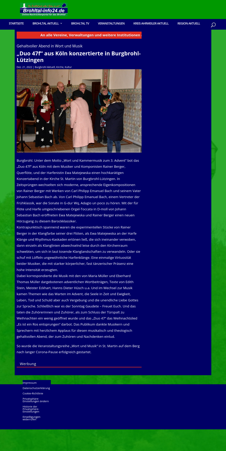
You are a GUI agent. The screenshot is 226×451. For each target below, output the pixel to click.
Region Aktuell (189, 23)
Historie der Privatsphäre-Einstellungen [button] (31, 431)
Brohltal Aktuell (46, 23)
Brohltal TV (80, 23)
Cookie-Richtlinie (33, 415)
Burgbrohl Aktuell (45, 88)
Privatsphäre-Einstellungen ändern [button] (36, 422)
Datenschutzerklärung (36, 410)
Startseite (16, 23)
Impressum (30, 404)
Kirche (60, 88)
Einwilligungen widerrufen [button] (31, 440)
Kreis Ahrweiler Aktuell (151, 23)
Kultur (68, 88)
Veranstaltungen (111, 23)
